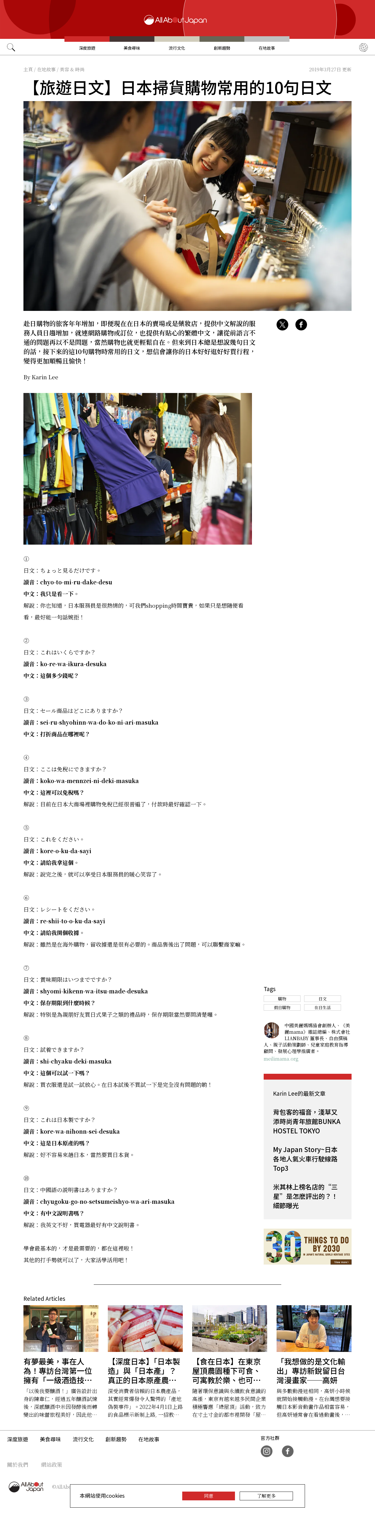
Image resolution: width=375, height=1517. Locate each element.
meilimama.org (281, 1058)
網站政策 (51, 1464)
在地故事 (267, 48)
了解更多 (266, 1495)
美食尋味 (132, 48)
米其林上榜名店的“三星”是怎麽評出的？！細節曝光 (305, 1196)
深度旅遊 (87, 48)
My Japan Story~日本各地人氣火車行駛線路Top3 (305, 1158)
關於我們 (17, 1464)
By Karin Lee (40, 377)
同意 (208, 1495)
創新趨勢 (222, 48)
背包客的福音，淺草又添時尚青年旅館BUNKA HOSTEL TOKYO (306, 1121)
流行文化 (177, 48)
